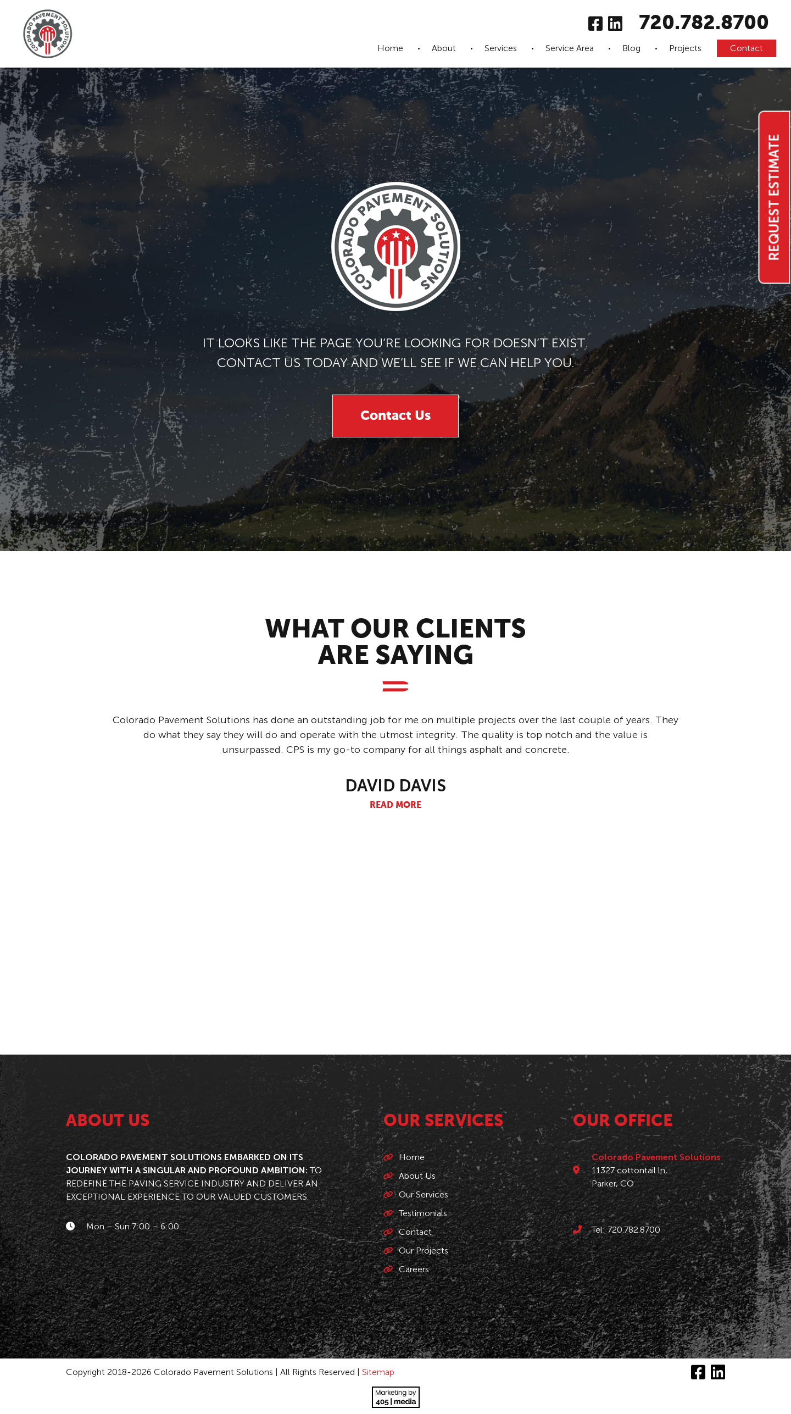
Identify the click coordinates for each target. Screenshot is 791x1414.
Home (390, 48)
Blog (631, 48)
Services (500, 48)
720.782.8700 (704, 24)
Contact (746, 48)
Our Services (423, 1194)
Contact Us (395, 416)
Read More (395, 805)
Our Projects (423, 1250)
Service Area (569, 48)
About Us (417, 1176)
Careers (414, 1269)
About (444, 48)
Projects (685, 48)
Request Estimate (774, 197)
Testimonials (423, 1213)
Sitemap (378, 1372)
